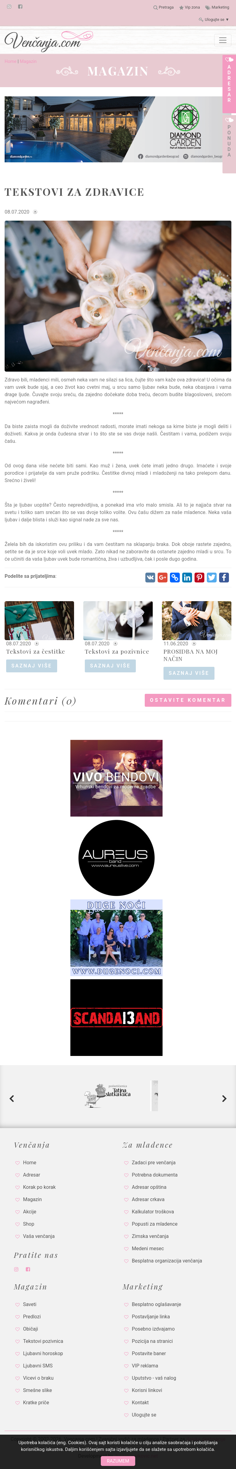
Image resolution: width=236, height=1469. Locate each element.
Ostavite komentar (188, 700)
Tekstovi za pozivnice (117, 651)
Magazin (28, 61)
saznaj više (31, 666)
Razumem (118, 1461)
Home (11, 61)
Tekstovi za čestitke (35, 651)
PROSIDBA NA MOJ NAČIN (190, 655)
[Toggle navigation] (222, 40)
